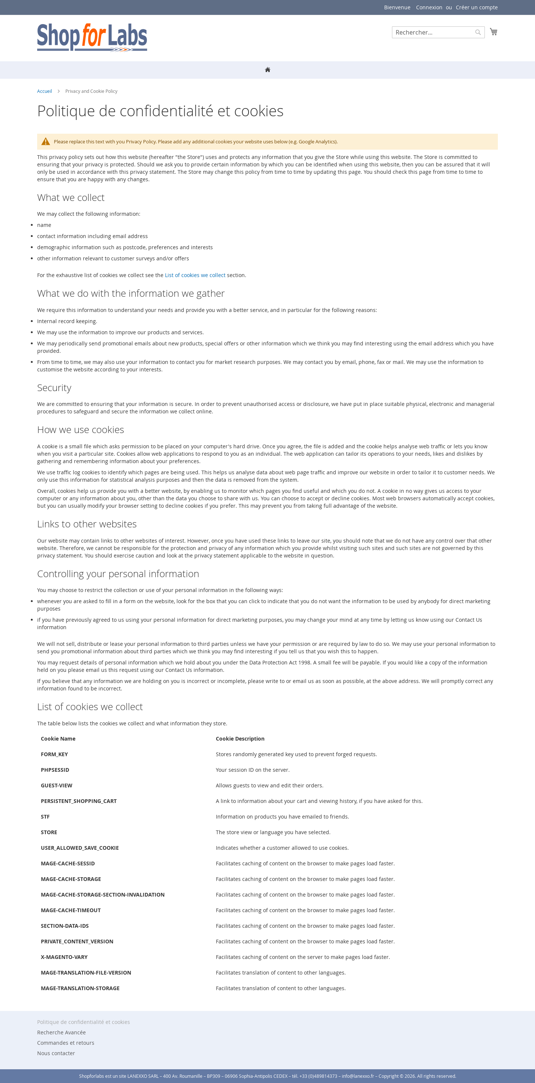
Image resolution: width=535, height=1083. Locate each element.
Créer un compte (477, 7)
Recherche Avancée (61, 1032)
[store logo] (92, 37)
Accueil (45, 91)
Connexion (429, 7)
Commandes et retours (65, 1042)
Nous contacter (56, 1053)
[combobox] (438, 32)
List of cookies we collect (195, 275)
